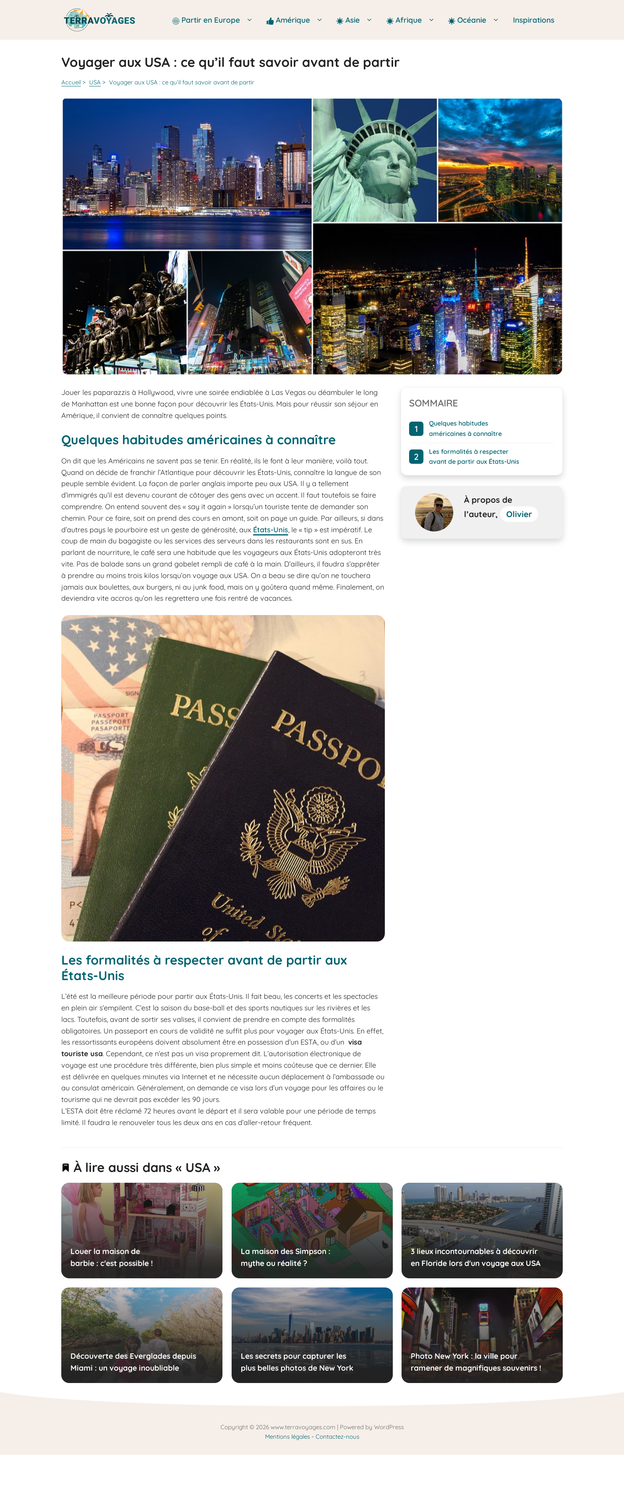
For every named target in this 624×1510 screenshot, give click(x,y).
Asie (357, 20)
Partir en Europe (215, 20)
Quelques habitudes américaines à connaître (465, 428)
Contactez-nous (337, 1436)
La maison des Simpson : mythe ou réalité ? (285, 1257)
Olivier (519, 514)
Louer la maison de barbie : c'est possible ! (111, 1257)
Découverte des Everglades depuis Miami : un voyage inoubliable (133, 1361)
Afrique (413, 20)
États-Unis (270, 529)
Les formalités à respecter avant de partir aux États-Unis (474, 456)
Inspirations (533, 20)
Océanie (476, 20)
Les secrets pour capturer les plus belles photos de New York (296, 1361)
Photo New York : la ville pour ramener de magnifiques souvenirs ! (476, 1361)
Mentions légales (287, 1436)
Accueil (71, 82)
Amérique (297, 20)
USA (95, 82)
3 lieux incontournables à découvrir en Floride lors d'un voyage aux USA (475, 1257)
